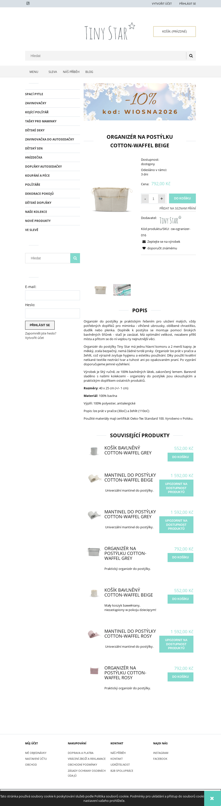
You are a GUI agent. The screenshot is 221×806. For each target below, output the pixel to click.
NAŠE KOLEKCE (36, 212)
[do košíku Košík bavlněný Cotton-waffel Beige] (180, 599)
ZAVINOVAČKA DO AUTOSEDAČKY (49, 139)
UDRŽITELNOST (120, 764)
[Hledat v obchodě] (106, 55)
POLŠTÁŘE (32, 185)
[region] (140, 101)
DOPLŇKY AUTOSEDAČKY (43, 166)
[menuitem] (35, 72)
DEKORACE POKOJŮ (39, 194)
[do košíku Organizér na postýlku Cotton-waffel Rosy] (180, 676)
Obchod (31, 764)
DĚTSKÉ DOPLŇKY (38, 203)
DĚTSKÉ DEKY (34, 130)
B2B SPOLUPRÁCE (121, 770)
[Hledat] (191, 55)
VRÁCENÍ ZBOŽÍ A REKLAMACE (87, 758)
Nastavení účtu (36, 758)
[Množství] (153, 199)
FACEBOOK (160, 758)
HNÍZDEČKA (33, 157)
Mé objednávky (35, 753)
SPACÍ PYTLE (34, 94)
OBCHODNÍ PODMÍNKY (82, 764)
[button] (160, 241)
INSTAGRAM (160, 753)
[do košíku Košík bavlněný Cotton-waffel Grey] (180, 457)
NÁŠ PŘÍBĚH (118, 753)
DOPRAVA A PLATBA (80, 753)
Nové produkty (37, 221)
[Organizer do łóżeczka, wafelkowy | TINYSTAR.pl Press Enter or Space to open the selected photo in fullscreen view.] (111, 199)
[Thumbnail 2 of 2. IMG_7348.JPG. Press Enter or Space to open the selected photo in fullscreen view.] (122, 290)
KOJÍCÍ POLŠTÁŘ (37, 112)
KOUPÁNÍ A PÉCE (37, 175)
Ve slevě (31, 230)
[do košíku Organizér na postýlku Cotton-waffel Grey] (180, 557)
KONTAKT (116, 758)
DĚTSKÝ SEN (34, 148)
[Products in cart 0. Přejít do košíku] (174, 31)
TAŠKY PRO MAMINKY (40, 121)
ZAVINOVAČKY (35, 103)
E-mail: (30, 286)
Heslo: (30, 304)
